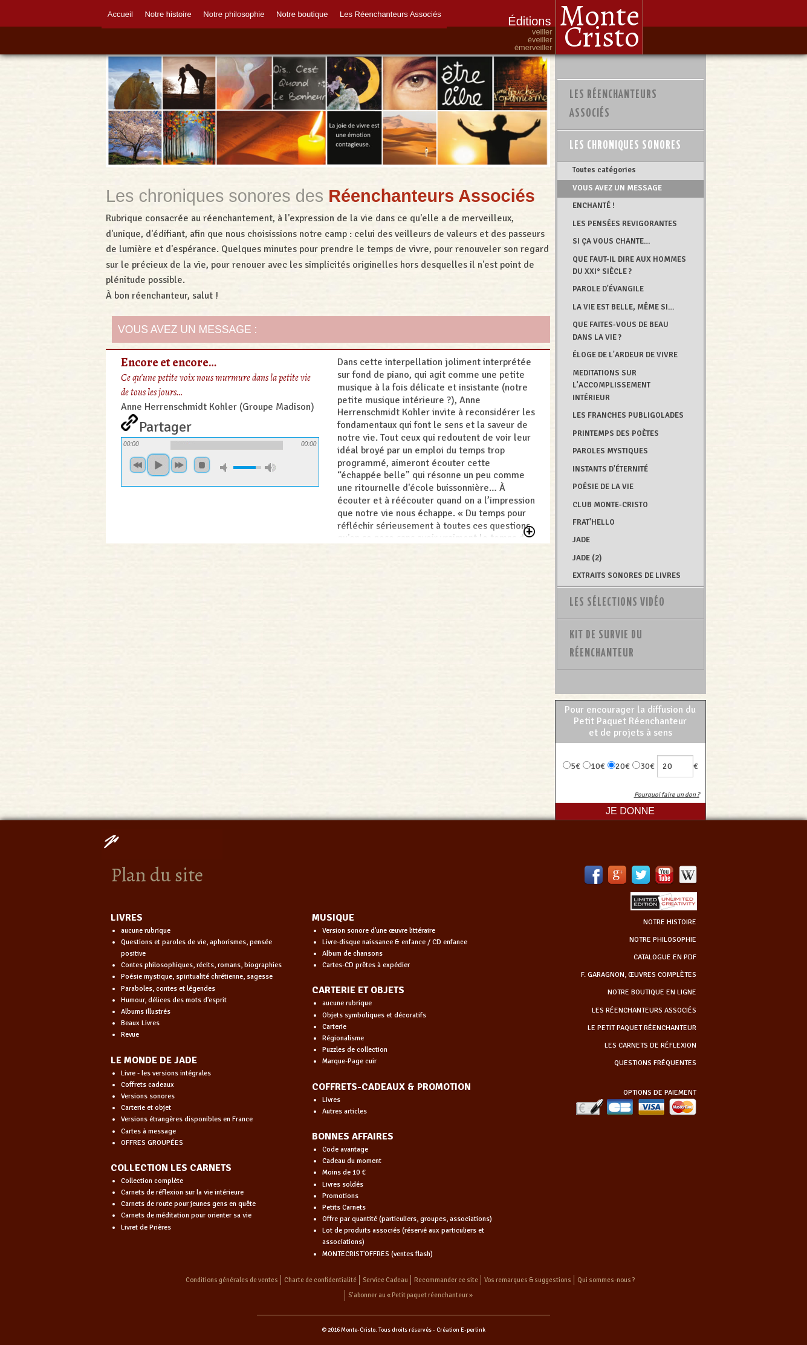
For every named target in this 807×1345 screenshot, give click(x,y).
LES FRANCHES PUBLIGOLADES (628, 415)
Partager (165, 424)
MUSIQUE (333, 918)
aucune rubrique (145, 930)
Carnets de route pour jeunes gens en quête (188, 1203)
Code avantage (345, 1149)
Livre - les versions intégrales (166, 1073)
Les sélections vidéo (617, 602)
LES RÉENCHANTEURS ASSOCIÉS (644, 1010)
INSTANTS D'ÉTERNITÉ (610, 469)
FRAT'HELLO (593, 522)
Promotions (340, 1196)
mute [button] (225, 467)
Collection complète (152, 1180)
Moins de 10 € (344, 1172)
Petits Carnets (344, 1207)
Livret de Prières (146, 1227)
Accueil (120, 13)
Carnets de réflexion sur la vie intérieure (182, 1192)
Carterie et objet (146, 1107)
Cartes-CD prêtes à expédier (366, 965)
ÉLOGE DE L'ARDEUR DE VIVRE (625, 355)
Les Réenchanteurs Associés (391, 13)
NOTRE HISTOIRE (669, 922)
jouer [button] (158, 465)
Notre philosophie (234, 13)
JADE (581, 540)
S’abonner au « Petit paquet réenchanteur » (410, 1295)
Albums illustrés (145, 1011)
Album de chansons (352, 953)
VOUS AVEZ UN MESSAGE (617, 188)
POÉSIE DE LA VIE (603, 486)
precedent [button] (137, 464)
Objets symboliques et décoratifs (374, 1015)
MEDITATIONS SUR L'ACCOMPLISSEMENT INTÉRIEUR (611, 385)
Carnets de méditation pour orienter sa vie (186, 1215)
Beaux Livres (140, 1023)
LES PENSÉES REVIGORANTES (624, 223)
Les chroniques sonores (625, 145)
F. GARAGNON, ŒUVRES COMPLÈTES (638, 974)
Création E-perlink (460, 1330)
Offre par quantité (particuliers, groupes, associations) (407, 1218)
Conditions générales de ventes (232, 1280)
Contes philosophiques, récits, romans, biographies (201, 965)
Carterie (334, 1026)
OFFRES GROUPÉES (152, 1142)
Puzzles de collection (354, 1049)
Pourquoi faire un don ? (666, 795)
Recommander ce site (446, 1280)
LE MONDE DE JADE (154, 1060)
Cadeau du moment (351, 1160)
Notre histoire (167, 13)
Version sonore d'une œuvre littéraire (378, 930)
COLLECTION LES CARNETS (171, 1168)
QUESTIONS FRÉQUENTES (655, 1063)
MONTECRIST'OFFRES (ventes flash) (377, 1254)
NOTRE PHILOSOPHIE (662, 939)
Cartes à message (148, 1131)
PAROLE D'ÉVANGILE (608, 289)
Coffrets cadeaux (147, 1084)
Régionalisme (343, 1038)
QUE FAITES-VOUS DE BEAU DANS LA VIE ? (620, 331)
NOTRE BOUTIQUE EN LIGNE (652, 992)
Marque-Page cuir (349, 1061)
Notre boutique (302, 13)
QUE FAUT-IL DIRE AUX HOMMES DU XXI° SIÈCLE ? (629, 265)
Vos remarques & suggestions (527, 1280)
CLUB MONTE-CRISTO (610, 505)
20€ (619, 766)
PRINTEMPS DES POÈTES (615, 433)
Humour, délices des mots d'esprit (174, 1000)
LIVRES (127, 918)
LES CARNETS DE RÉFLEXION (650, 1045)
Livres (331, 1099)
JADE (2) (586, 558)
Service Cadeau (385, 1280)
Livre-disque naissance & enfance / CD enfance (394, 942)
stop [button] (201, 464)
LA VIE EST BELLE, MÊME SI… (623, 307)
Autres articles (344, 1111)
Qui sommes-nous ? (606, 1280)
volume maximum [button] (270, 467)
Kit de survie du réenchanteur (606, 645)
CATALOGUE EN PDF (665, 957)
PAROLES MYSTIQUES (610, 451)
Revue (130, 1034)
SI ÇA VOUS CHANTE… (611, 241)
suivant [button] (178, 464)
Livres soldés (342, 1184)
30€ (643, 766)
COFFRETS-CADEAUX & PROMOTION (391, 1087)
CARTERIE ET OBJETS (358, 990)
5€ (571, 766)
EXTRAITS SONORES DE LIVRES (626, 575)
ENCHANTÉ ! (593, 205)
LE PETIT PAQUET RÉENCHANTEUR (642, 1027)
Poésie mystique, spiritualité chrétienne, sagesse (197, 976)
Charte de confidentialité (320, 1280)
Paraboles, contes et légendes (168, 988)
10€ (594, 766)
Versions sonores (148, 1096)
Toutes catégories (604, 170)
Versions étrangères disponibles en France (187, 1119)
